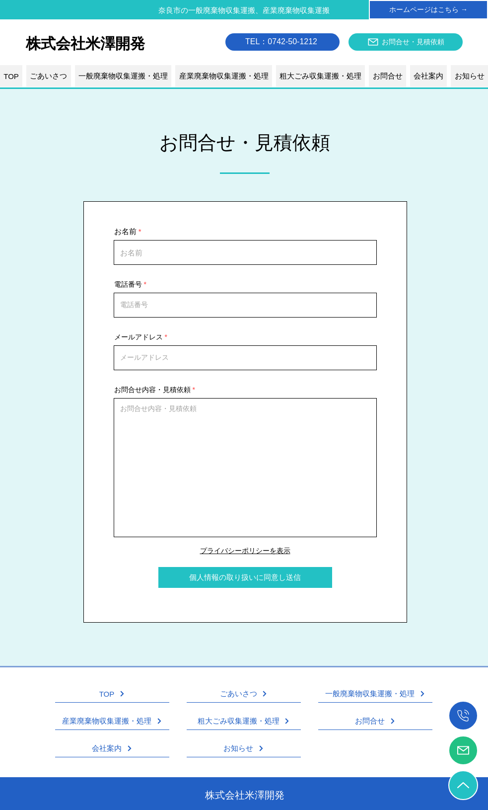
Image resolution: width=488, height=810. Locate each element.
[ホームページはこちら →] (428, 9)
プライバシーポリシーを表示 (245, 551)
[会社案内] (112, 748)
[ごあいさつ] (244, 694)
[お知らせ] (244, 748)
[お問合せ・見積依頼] (406, 42)
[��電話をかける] (463, 715)
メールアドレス (138, 336)
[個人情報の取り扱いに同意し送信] (245, 577)
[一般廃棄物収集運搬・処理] (375, 694)
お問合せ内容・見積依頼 (152, 389)
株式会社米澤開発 (244, 795)
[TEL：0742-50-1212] (282, 42)
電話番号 (128, 284)
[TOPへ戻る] (463, 785)
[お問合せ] (375, 721)
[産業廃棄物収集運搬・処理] (112, 721)
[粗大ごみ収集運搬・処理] (244, 721)
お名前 (125, 231)
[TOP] (112, 694)
